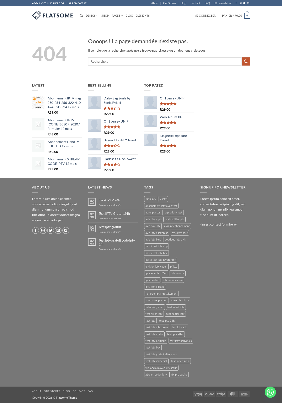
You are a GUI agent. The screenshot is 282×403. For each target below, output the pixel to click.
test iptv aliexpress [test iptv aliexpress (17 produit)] (156, 327)
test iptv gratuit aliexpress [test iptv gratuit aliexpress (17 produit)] (161, 354)
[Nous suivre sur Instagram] (240, 3)
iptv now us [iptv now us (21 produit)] (177, 273)
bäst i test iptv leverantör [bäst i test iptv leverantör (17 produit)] (160, 259)
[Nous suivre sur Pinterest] (65, 230)
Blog (183, 3)
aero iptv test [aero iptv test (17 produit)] (153, 212)
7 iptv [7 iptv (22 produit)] (163, 199)
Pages (117, 16)
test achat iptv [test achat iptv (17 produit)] (176, 307)
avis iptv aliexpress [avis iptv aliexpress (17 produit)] (156, 232)
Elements (143, 15)
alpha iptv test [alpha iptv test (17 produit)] (173, 212)
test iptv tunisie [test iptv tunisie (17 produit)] (180, 361)
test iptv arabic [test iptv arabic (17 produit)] (154, 334)
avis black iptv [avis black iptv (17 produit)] (153, 219)
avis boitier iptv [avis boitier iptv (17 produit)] (175, 219)
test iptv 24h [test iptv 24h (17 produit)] (167, 320)
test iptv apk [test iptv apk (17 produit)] (179, 327)
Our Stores (169, 3)
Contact (195, 3)
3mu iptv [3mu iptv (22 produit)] (150, 199)
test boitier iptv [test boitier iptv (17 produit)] (175, 313)
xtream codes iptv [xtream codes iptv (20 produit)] (156, 374)
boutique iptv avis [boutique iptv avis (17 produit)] (175, 239)
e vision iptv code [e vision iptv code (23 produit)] (155, 266)
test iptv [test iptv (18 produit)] (150, 320)
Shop (105, 15)
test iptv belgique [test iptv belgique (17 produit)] (155, 340)
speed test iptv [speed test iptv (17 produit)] (180, 300)
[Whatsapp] (270, 392)
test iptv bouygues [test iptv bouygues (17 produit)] (181, 340)
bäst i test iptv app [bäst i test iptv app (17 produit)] (156, 246)
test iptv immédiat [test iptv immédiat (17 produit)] (156, 361)
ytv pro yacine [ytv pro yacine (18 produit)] (179, 374)
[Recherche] (81, 16)
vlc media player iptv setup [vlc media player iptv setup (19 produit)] (161, 368)
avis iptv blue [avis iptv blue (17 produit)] (153, 239)
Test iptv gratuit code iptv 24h (117, 242)
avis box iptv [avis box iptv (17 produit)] (152, 226)
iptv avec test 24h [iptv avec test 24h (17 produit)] (156, 273)
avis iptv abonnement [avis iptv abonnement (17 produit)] (177, 226)
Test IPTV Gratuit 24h (114, 213)
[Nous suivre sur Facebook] (236, 3)
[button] (223, 3)
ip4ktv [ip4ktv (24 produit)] (173, 266)
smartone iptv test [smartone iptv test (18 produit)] (156, 300)
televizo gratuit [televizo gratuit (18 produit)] (154, 307)
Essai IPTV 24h (109, 200)
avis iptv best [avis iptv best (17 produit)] (180, 232)
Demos (92, 16)
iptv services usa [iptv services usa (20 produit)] (173, 280)
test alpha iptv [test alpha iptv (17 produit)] (154, 313)
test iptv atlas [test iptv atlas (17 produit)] (175, 334)
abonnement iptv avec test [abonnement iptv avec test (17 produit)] (161, 205)
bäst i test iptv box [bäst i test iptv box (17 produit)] (156, 253)
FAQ (207, 3)
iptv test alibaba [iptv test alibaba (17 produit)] (155, 286)
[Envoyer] (246, 61)
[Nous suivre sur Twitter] (244, 3)
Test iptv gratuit (110, 227)
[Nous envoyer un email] (248, 3)
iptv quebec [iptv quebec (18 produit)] (152, 280)
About (155, 3)
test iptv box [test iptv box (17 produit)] (152, 347)
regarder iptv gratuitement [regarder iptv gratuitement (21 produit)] (161, 293)
